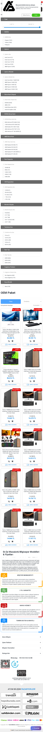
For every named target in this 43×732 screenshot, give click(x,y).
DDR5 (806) (7, 258)
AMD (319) (6, 105)
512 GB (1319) (7, 195)
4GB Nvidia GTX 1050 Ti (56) (11, 127)
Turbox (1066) (7, 42)
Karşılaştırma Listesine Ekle (9, 341)
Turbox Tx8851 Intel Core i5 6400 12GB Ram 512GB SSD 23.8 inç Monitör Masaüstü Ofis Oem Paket (32, 411)
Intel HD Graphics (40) (9, 109)
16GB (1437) (7, 172)
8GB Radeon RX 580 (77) (10, 145)
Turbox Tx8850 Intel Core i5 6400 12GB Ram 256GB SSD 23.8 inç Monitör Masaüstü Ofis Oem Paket (32, 451)
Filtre (10, 301)
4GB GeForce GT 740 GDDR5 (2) (12, 131)
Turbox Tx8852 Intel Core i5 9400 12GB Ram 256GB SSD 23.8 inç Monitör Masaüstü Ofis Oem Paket (32, 531)
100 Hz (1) (6, 242)
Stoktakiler (37, 305)
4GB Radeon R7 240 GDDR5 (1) (12, 152)
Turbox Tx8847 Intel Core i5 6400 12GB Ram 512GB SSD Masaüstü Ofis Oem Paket (32, 371)
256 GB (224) (7, 192)
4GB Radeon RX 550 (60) (10, 149)
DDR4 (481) (7, 260)
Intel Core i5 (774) (8, 60)
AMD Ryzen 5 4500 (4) (9, 84)
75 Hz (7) (6, 235)
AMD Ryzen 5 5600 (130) (10, 89)
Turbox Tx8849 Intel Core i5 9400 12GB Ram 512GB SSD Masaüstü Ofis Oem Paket (10, 531)
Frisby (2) (6, 45)
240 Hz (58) (7, 240)
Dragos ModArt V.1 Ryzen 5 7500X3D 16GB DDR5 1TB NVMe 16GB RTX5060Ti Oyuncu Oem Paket (10, 372)
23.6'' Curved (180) (8, 220)
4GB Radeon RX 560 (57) (10, 147)
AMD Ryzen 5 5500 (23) (10, 87)
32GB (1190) (7, 174)
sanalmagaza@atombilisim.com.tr (21, 678)
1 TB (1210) (7, 197)
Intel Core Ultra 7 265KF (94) (11, 80)
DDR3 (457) (7, 262)
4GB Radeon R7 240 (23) (10, 154)
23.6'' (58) (6, 217)
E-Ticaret (16, 730)
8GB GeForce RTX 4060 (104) (11, 122)
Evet (36, 15)
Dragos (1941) (7, 40)
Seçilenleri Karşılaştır (7, 305)
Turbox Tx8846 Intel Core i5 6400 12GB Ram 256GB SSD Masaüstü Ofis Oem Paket (32, 491)
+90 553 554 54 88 (25, 658)
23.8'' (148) (6, 222)
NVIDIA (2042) (7, 103)
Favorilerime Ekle (12, 341)
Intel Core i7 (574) (8, 62)
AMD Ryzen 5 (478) (9, 66)
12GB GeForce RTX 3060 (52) (11, 124)
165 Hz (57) (7, 238)
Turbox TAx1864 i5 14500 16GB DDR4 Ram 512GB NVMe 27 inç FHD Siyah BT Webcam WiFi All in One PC (32, 332)
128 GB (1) (6, 190)
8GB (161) (6, 170)
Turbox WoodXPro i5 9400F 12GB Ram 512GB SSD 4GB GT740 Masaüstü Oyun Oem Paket (11, 491)
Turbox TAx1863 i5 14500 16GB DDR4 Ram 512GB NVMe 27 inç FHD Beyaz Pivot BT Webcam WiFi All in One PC (11, 332)
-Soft (12, 730)
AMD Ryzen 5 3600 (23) (10, 82)
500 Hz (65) (7, 244)
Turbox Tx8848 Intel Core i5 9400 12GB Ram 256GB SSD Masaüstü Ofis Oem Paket (10, 411)
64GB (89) (6, 176)
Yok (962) (6, 213)
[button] (4, 528)
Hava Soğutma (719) (9, 277)
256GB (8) (6, 167)
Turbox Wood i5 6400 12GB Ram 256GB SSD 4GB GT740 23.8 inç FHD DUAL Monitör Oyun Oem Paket (10, 452)
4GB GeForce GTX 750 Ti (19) (11, 129)
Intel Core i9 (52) (8, 64)
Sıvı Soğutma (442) (8, 275)
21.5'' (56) (6, 215)
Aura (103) (6, 286)
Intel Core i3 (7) (8, 57)
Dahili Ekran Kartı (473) (9, 107)
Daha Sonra (26, 15)
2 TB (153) (6, 199)
